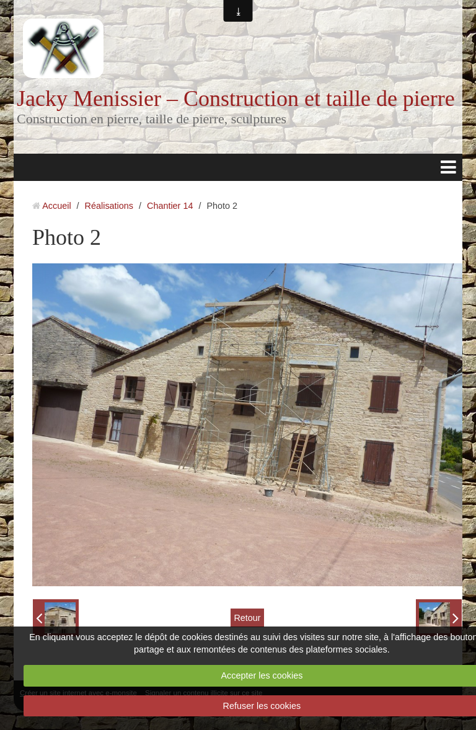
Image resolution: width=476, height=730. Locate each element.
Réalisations (109, 206)
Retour (247, 618)
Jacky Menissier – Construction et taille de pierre (236, 98)
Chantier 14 (170, 206)
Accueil (56, 206)
